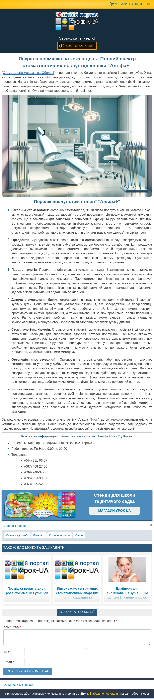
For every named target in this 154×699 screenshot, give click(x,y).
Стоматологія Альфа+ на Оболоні (28, 72)
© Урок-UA (18, 684)
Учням (79, 535)
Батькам (39, 535)
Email (8, 662)
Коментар (12, 627)
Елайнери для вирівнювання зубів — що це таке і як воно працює (127, 593)
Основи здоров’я (17, 535)
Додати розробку (79, 45)
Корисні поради (59, 535)
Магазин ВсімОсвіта (130, 4)
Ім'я (7, 652)
